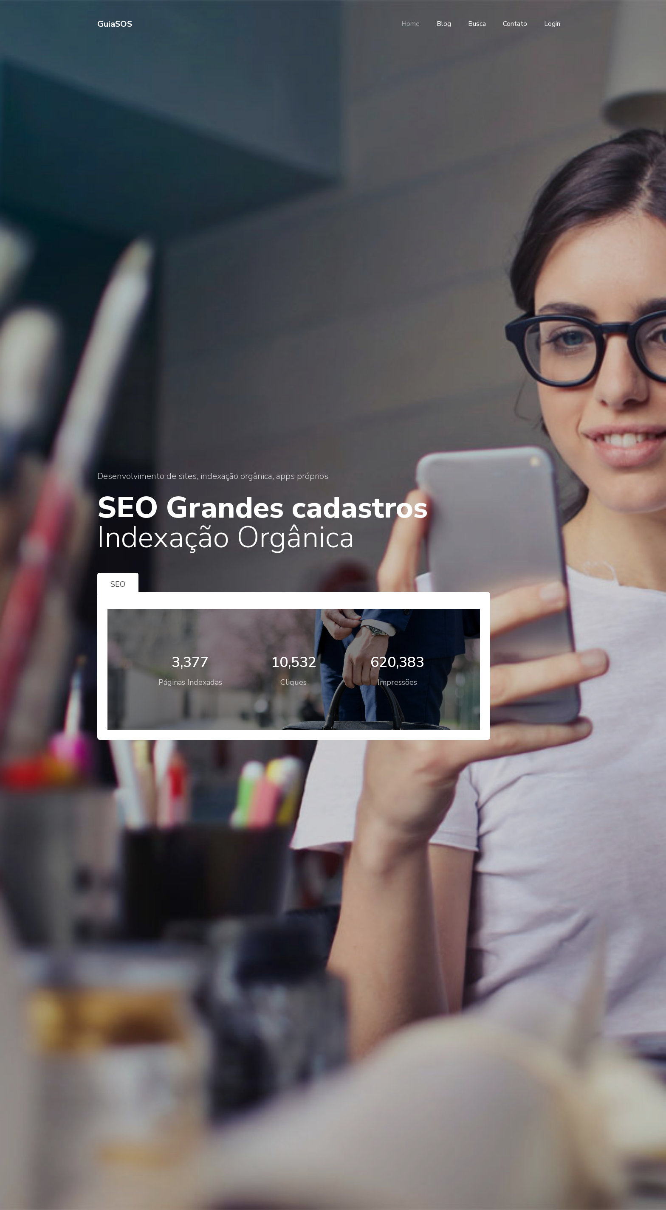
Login (552, 23)
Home (410, 23)
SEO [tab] (117, 584)
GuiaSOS (114, 24)
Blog (444, 23)
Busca (477, 23)
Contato (515, 23)
